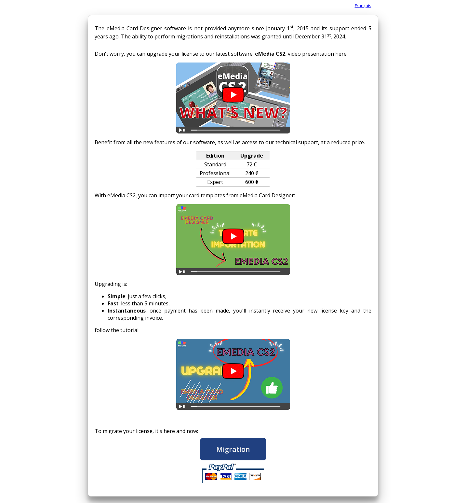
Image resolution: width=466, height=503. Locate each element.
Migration (233, 449)
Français (363, 5)
